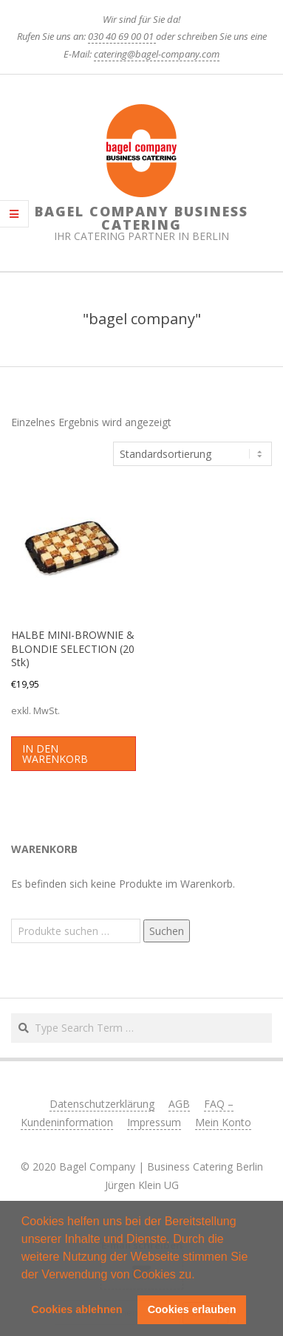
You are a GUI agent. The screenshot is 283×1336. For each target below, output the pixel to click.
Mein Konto (223, 1122)
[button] (200, 1275)
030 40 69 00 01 (122, 36)
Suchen (166, 931)
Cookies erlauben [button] (192, 1309)
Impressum (154, 1122)
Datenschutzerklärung (102, 1104)
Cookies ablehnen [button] (76, 1309)
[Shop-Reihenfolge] (192, 454)
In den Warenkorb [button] (55, 753)
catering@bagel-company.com (156, 54)
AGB (179, 1104)
